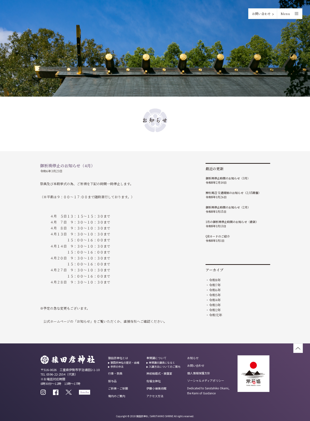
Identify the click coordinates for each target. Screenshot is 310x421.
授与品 (112, 381)
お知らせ (193, 358)
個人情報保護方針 (198, 373)
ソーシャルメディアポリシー (205, 380)
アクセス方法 (154, 396)
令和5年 (215, 294)
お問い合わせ (261, 13)
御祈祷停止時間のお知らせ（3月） (228, 178)
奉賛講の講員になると (162, 362)
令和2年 (215, 309)
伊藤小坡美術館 (156, 388)
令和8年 (215, 279)
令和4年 (215, 299)
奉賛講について (156, 358)
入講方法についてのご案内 (164, 366)
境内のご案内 (116, 396)
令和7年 (215, 284)
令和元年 (215, 314)
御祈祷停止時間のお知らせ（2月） (228, 207)
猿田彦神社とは (118, 358)
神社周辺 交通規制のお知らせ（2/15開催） (233, 193)
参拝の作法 (117, 366)
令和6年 (215, 289)
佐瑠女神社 (153, 381)
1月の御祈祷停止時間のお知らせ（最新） (232, 222)
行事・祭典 (115, 373)
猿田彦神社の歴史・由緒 (124, 362)
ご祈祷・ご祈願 (118, 388)
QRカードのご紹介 (218, 236)
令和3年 (215, 304)
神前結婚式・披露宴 (159, 373)
